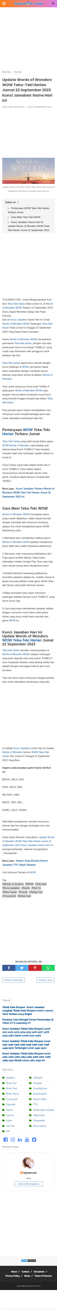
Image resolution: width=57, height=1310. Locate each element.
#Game (26, 888)
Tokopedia (39, 1120)
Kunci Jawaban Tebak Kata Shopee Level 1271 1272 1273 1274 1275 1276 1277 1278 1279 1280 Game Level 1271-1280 (26, 1032)
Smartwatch (40, 1093)
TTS (35, 1104)
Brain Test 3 (12, 1093)
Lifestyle (37, 1077)
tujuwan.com (30, 1172)
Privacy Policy (12, 1276)
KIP (8, 1131)
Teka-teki (19, 343)
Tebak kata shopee (43, 1109)
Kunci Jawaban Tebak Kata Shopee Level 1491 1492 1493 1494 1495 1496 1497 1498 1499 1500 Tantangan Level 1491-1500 (26, 1044)
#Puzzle (23, 892)
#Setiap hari (35, 892)
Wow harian (39, 1126)
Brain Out (11, 1083)
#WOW (29, 884)
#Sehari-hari (24, 896)
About (14, 1271)
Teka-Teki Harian (16, 303)
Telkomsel (38, 1115)
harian (28, 343)
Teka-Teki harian (11, 363)
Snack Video (40, 1099)
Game (9, 1109)
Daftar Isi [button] (12, 202)
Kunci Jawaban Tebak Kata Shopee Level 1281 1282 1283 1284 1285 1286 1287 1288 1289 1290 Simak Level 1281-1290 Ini (26, 1057)
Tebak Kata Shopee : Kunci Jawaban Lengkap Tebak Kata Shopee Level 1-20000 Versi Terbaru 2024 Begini (27, 1011)
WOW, (25, 367)
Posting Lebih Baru (13, 980)
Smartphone (40, 1088)
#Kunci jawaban (11, 888)
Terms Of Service (43, 1276)
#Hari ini (36, 888)
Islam (9, 1120)
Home (27, 1276)
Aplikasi (10, 1077)
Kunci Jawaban (19, 319)
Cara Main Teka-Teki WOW (25, 217)
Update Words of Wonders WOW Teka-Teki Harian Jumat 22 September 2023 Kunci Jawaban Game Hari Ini (28, 841)
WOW (18, 307)
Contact (25, 1271)
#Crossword (9, 896)
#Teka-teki (40, 884)
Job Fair (10, 1126)
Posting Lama (45, 980)
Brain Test (11, 1088)
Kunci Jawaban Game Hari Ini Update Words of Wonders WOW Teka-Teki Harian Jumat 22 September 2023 (29, 226)
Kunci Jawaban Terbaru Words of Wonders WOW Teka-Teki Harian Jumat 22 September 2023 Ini (28, 492)
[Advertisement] (28, 39)
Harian (8, 434)
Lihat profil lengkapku (28, 1184)
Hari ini (10, 1115)
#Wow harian (10, 892)
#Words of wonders (13, 884)
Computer (12, 1099)
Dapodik (10, 1104)
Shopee (37, 1083)
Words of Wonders (12, 323)
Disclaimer (39, 1271)
